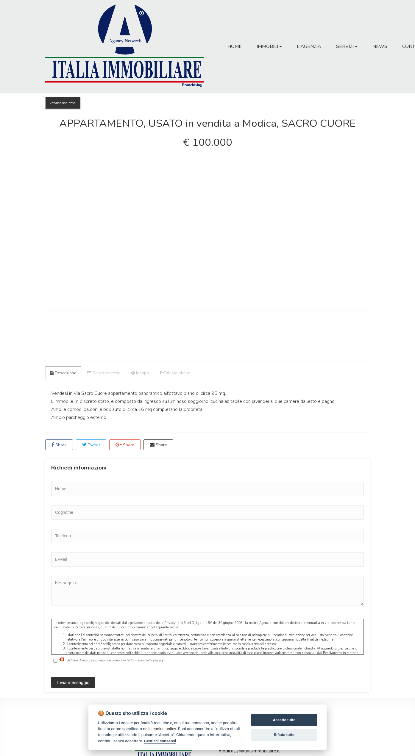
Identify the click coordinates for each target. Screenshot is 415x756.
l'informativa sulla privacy (145, 660)
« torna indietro (62, 103)
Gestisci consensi (160, 740)
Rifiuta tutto (284, 734)
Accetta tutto (284, 720)
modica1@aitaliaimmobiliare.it (249, 751)
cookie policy (164, 728)
